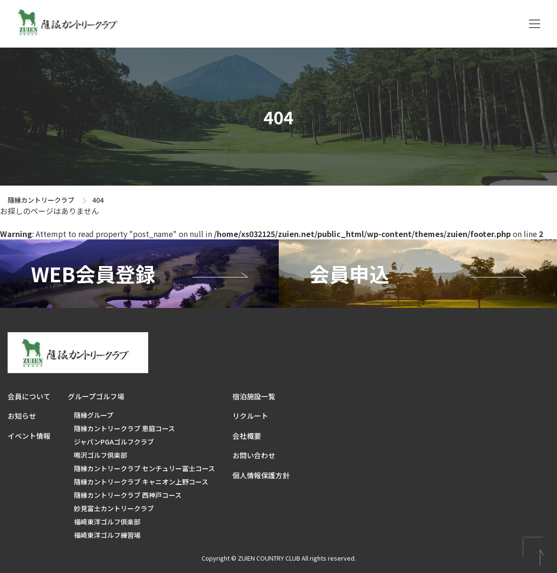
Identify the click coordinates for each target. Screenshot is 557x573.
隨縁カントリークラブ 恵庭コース (124, 428)
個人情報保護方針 (261, 475)
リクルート (250, 416)
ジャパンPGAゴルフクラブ (114, 441)
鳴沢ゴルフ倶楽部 (100, 455)
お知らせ (22, 416)
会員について (29, 396)
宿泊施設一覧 (254, 396)
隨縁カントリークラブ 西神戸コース (128, 495)
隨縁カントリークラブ (41, 200)
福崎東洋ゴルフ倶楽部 (107, 521)
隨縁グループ (93, 415)
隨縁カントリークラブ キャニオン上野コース (141, 481)
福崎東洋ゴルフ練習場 (107, 535)
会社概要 (247, 436)
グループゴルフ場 (96, 396)
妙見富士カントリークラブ (114, 508)
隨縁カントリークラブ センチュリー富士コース (144, 468)
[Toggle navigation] (534, 24)
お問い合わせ (254, 455)
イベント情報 (29, 436)
